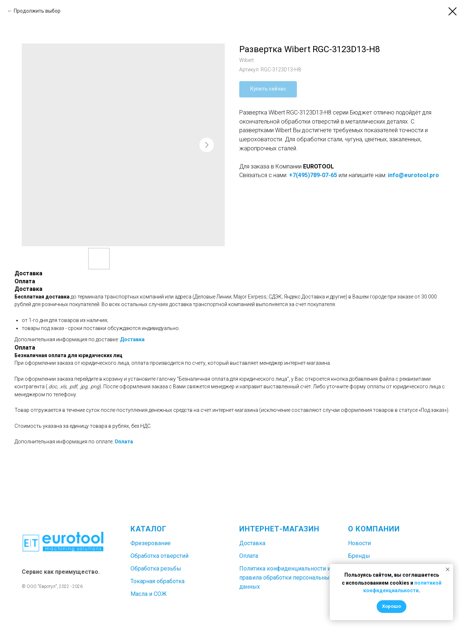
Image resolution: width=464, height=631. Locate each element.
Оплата (124, 441)
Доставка (132, 339)
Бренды (359, 555)
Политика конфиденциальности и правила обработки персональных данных (285, 577)
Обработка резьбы (155, 568)
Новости (359, 543)
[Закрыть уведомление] (447, 569)
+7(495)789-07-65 (313, 175)
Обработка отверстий (159, 555)
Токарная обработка (157, 581)
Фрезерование (150, 543)
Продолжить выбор (37, 11)
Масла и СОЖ (148, 593)
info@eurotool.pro (413, 175)
